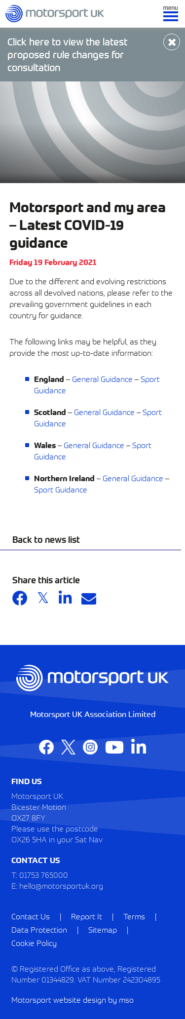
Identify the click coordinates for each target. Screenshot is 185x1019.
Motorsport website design (58, 999)
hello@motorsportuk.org (61, 885)
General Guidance (102, 378)
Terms (134, 916)
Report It (86, 916)
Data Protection (39, 929)
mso (126, 999)
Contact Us (30, 916)
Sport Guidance (60, 489)
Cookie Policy (34, 942)
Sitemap (102, 929)
